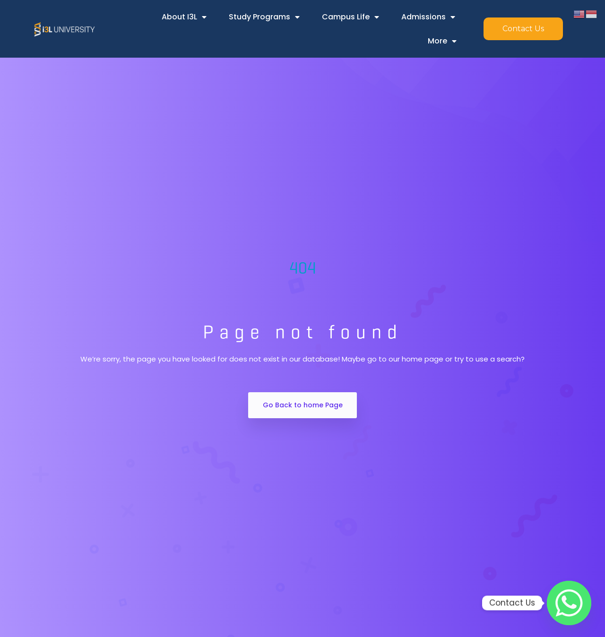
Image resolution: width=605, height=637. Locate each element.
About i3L (184, 17)
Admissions (428, 17)
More (442, 41)
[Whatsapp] (569, 603)
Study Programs (264, 17)
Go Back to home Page (303, 405)
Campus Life (350, 17)
